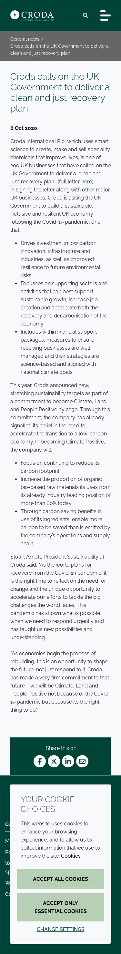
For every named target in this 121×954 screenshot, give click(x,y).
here (86, 182)
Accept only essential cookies (61, 907)
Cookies (71, 856)
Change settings (61, 929)
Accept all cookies (60, 879)
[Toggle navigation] (105, 15)
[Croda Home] (32, 15)
